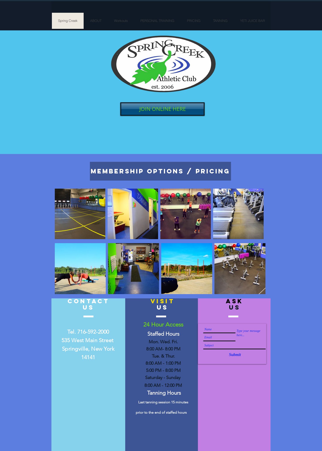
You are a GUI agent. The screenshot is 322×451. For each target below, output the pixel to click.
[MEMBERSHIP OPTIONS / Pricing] (160, 171)
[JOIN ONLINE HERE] (162, 109)
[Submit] (235, 355)
